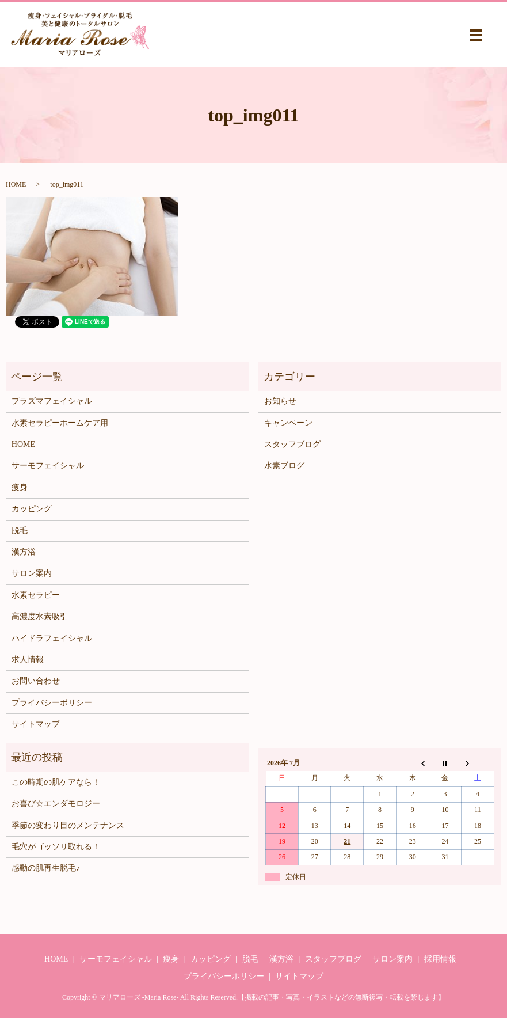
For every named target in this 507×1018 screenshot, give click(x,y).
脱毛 (20, 530)
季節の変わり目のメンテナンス (68, 825)
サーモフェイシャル (48, 465)
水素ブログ (284, 465)
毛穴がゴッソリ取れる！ (56, 846)
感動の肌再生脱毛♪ (46, 868)
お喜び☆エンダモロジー (56, 803)
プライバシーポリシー (52, 702)
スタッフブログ (292, 444)
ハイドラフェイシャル (52, 638)
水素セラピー (36, 595)
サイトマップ (36, 724)
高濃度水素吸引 (40, 616)
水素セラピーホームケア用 (60, 423)
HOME (16, 184)
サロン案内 (32, 573)
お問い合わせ (36, 681)
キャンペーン (288, 423)
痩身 (20, 487)
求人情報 (28, 659)
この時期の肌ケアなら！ (56, 782)
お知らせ (280, 401)
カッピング (32, 508)
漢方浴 (24, 552)
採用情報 (440, 959)
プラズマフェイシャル (52, 401)
